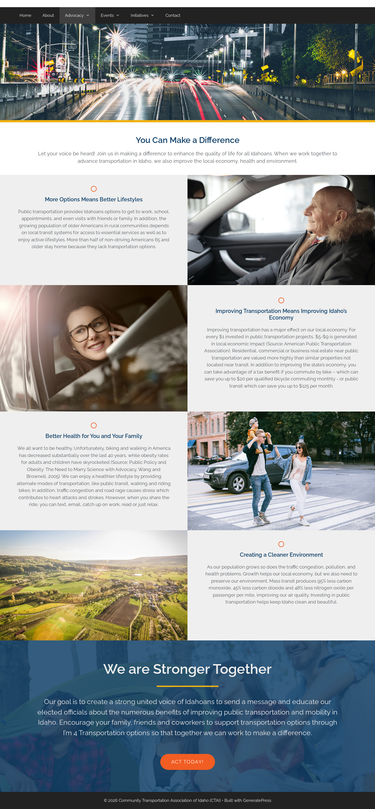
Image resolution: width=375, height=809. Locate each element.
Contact (172, 15)
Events (113, 15)
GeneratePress (257, 800)
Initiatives (145, 15)
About (48, 15)
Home (25, 15)
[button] (187, 762)
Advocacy (80, 15)
